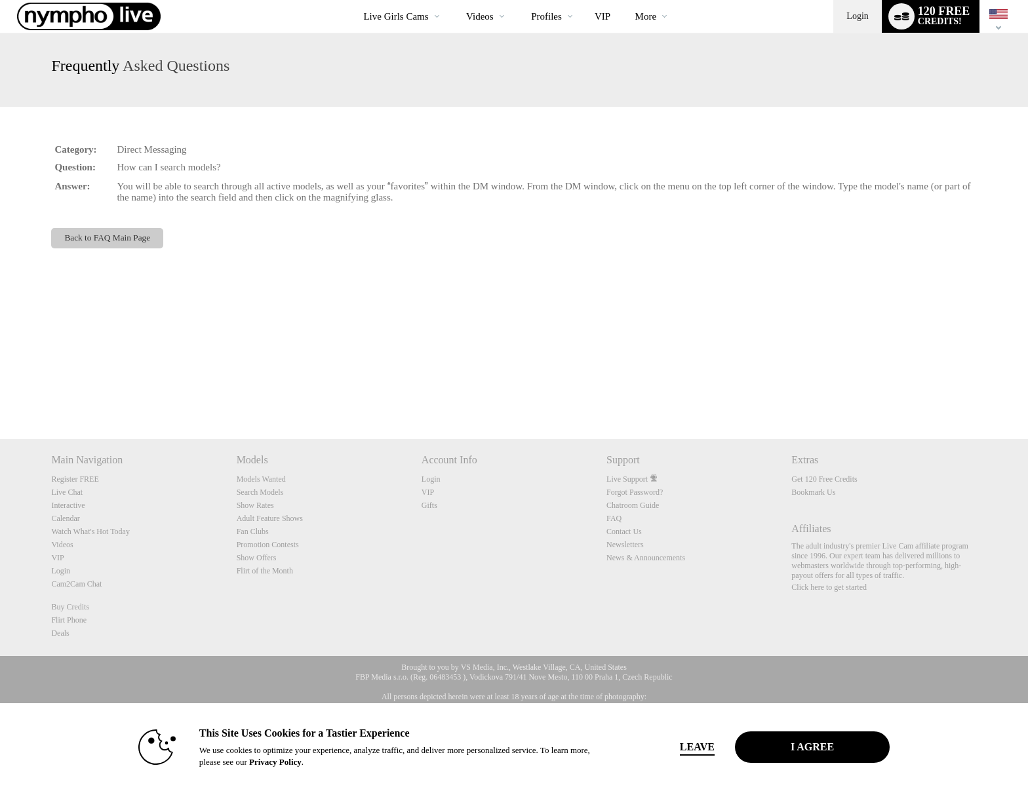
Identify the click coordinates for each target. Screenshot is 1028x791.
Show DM (0, 390)
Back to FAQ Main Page (107, 237)
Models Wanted (261, 479)
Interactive (68, 505)
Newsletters (625, 544)
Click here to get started (829, 587)
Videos (480, 16)
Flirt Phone (69, 620)
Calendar (65, 518)
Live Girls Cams (395, 16)
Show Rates (255, 505)
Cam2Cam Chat (76, 583)
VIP (602, 16)
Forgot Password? (634, 492)
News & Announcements (645, 557)
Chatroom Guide (632, 505)
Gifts (429, 505)
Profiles (546, 16)
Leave (697, 746)
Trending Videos (455, 0)
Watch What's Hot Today (90, 531)
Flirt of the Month (265, 570)
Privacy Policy (275, 762)
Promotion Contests (268, 544)
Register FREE (74, 479)
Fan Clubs (253, 531)
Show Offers (257, 557)
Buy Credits (70, 606)
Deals (60, 633)
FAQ (614, 518)
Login (857, 16)
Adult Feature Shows (270, 518)
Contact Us (624, 531)
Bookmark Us (813, 492)
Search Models (260, 492)
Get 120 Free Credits (824, 479)
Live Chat (67, 492)
